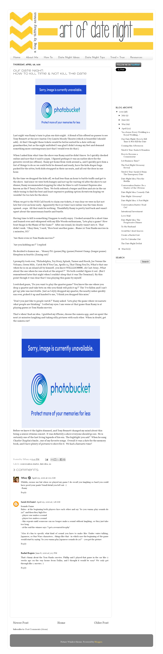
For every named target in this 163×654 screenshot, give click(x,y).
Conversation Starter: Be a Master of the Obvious (133, 187)
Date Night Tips (95, 57)
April (124, 128)
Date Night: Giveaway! (131, 196)
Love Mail (126, 215)
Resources (136, 57)
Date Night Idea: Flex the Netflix (132, 180)
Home (16, 57)
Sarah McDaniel (28, 502)
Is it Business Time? (130, 160)
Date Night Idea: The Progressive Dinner (131, 221)
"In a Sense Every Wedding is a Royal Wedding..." (135, 133)
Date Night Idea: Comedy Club (135, 192)
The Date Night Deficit (131, 243)
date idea (44, 464)
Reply (23, 492)
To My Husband (128, 226)
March (125, 249)
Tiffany (24, 478)
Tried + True (117, 57)
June (124, 120)
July (124, 115)
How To (48, 57)
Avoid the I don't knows (132, 231)
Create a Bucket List (130, 235)
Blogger (98, 641)
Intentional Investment (132, 211)
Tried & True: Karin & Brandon (135, 150)
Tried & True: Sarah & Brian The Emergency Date (134, 173)
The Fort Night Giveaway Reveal (133, 166)
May (124, 124)
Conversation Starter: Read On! (133, 206)
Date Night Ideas (68, 57)
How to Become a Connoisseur (129, 155)
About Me (32, 57)
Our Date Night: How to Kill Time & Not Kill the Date (134, 140)
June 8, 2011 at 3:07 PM (46, 553)
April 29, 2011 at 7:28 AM (48, 502)
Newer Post (20, 623)
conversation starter (29, 464)
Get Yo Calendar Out (131, 239)
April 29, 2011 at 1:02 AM (44, 478)
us (50, 464)
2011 (121, 111)
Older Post (101, 623)
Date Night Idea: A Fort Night (134, 200)
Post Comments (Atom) (36, 629)
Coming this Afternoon (132, 145)
